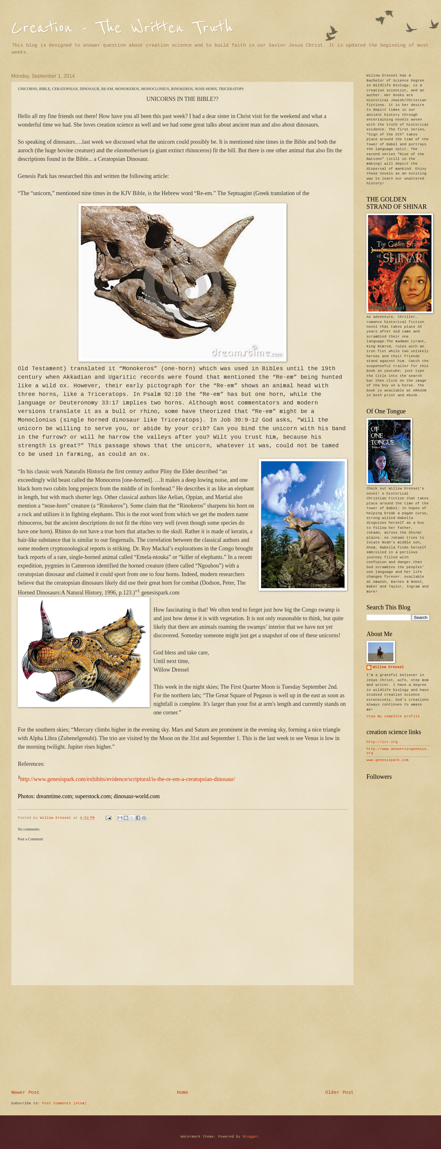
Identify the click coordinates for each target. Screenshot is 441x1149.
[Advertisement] (182, 1038)
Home (182, 1092)
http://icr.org (382, 742)
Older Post (339, 1092)
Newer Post (25, 1092)
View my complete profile (393, 716)
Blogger (250, 1137)
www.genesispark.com (387, 760)
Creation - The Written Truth (122, 27)
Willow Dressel (388, 667)
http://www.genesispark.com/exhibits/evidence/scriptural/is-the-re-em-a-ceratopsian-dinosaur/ (127, 779)
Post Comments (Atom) (64, 1103)
